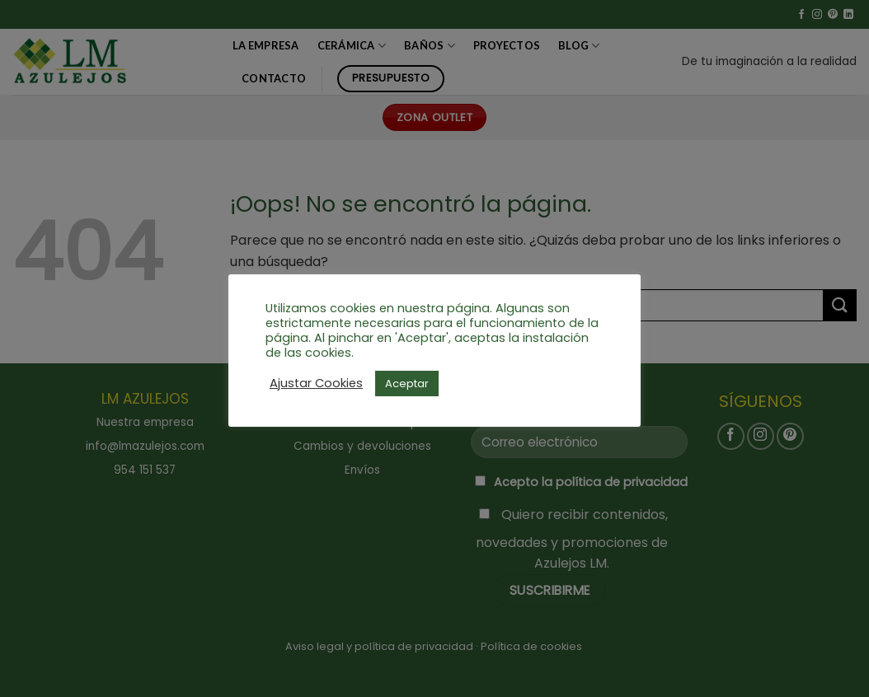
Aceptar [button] (407, 383)
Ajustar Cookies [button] (316, 383)
